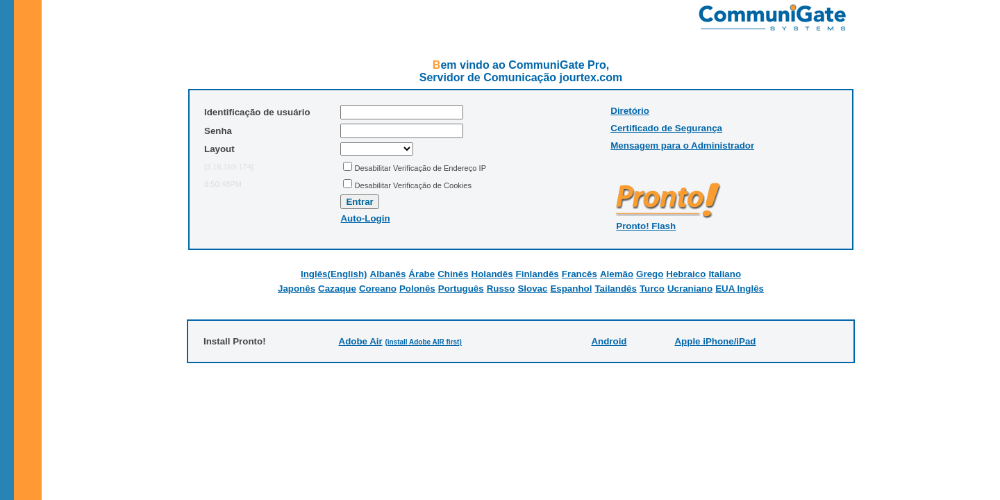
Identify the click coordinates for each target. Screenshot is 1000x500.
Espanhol (571, 288)
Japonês (296, 288)
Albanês (388, 274)
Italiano (724, 274)
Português (461, 288)
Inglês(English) (334, 274)
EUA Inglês (739, 288)
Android (608, 341)
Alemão (616, 274)
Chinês (453, 274)
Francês (579, 274)
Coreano (378, 288)
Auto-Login (365, 218)
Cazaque (337, 288)
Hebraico (686, 274)
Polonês (417, 288)
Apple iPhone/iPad (715, 341)
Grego (649, 274)
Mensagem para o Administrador (682, 145)
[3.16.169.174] (228, 166)
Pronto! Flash (646, 226)
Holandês (492, 274)
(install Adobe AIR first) (423, 342)
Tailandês (615, 288)
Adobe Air (361, 341)
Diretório (629, 111)
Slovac (532, 288)
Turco (652, 288)
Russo (501, 288)
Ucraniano (689, 288)
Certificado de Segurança (666, 128)
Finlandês (537, 274)
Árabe (421, 274)
